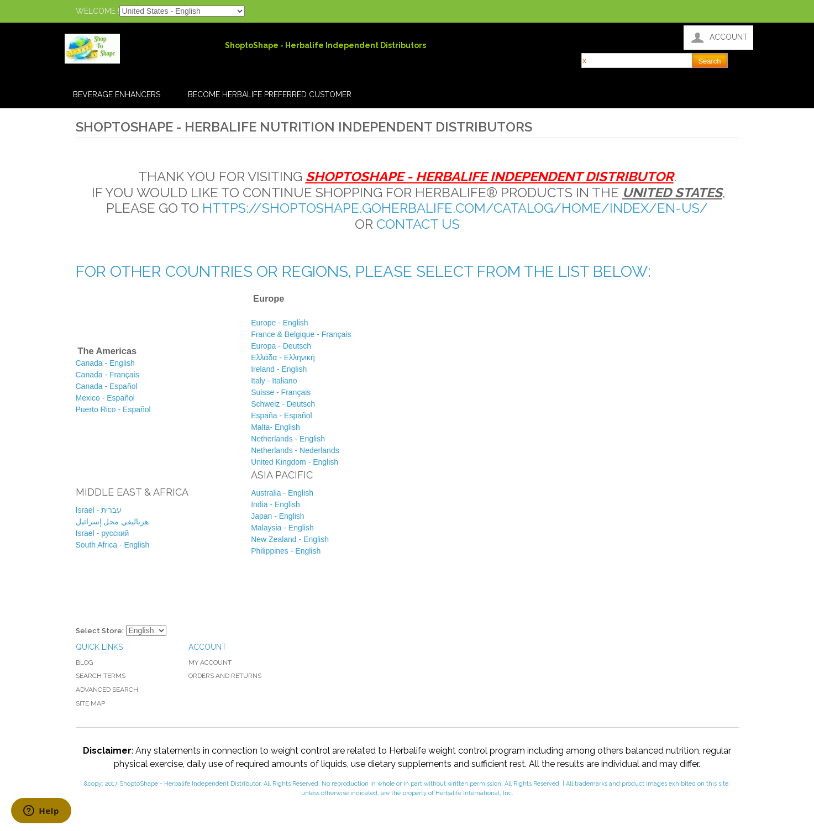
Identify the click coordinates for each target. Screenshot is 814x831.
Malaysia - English (282, 527)
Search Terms (100, 676)
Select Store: (100, 631)
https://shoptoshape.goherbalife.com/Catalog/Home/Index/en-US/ (455, 208)
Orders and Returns (224, 676)
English (288, 438)
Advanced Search (107, 689)
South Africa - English (113, 544)
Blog (84, 662)
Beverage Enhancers (116, 94)
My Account (210, 662)
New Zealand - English (290, 539)
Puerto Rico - (114, 409)
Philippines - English (286, 550)
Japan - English (277, 516)
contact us (418, 224)
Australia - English (282, 492)
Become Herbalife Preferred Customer (269, 94)
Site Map (90, 703)
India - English (275, 504)
